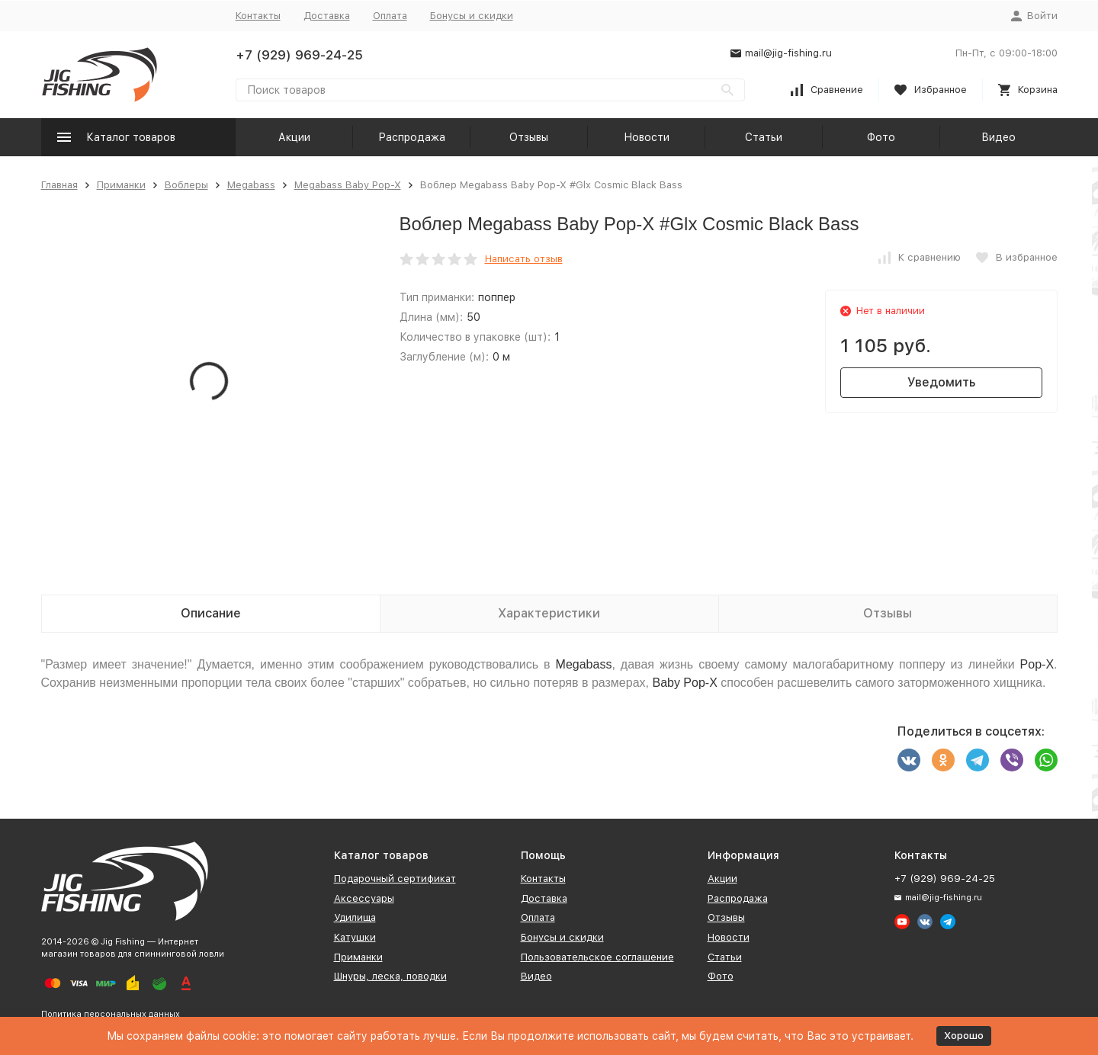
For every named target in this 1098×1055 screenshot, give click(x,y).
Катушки (355, 937)
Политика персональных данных (110, 1014)
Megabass (251, 185)
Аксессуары (364, 898)
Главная (59, 185)
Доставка (326, 15)
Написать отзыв (524, 259)
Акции (294, 137)
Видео (998, 137)
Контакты (258, 15)
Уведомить (941, 382)
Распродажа (411, 137)
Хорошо (964, 1035)
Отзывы (528, 137)
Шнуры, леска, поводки (390, 976)
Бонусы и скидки (471, 15)
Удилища (355, 917)
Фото (881, 137)
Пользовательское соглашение (597, 957)
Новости (646, 137)
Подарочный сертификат (395, 878)
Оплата (390, 15)
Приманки (121, 185)
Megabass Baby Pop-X (347, 185)
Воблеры (186, 185)
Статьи (763, 137)
